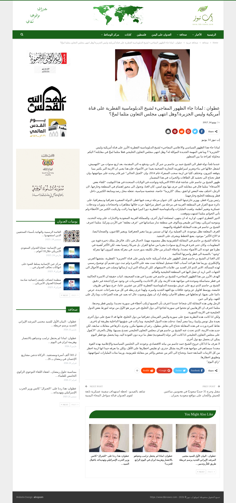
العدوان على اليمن (161, 34)
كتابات (128, 34)
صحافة (183, 34)
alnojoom (38, 497)
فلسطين (141, 34)
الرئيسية (211, 34)
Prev (211, 472)
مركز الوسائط (111, 34)
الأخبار (198, 34)
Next (200, 472)
